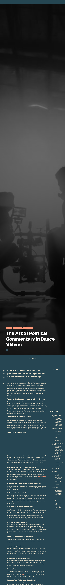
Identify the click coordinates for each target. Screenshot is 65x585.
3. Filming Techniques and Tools (58, 440)
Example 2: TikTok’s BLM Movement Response (59, 478)
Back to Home (6, 2)
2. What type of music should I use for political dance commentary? (58, 495)
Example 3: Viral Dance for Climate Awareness (58, 483)
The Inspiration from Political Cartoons (59, 419)
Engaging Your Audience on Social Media (57, 456)
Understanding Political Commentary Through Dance (57, 415)
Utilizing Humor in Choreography (58, 422)
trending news (42, 476)
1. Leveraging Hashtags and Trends (57, 460)
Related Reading (58, 509)
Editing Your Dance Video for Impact (57, 444)
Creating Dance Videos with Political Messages (57, 429)
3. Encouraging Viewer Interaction (58, 466)
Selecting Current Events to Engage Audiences (58, 425)
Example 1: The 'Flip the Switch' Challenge (59, 474)
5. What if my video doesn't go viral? (58, 507)
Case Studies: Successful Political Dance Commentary (57, 470)
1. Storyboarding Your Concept (58, 432)
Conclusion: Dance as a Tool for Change (57, 486)
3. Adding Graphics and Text (58, 453)
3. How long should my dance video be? (59, 499)
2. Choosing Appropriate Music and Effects (58, 436)
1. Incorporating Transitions (58, 447)
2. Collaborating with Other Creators (59, 463)
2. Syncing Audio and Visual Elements (59, 450)
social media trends (26, 574)
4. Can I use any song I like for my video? (58, 503)
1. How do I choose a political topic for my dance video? (59, 490)
